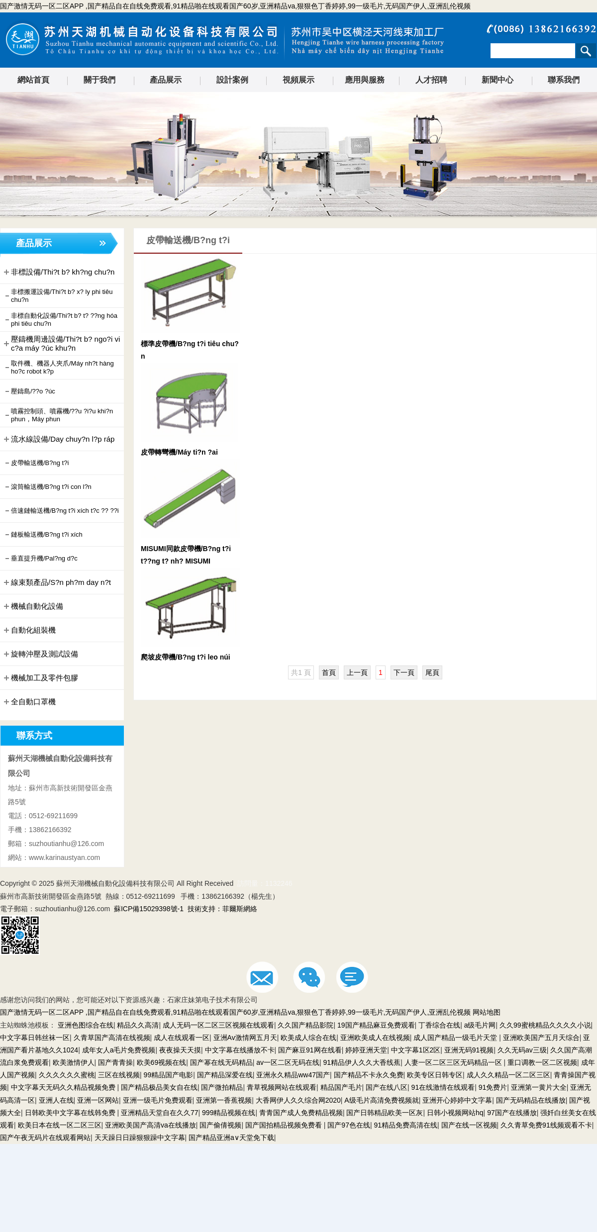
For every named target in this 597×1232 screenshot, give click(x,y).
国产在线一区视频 (469, 1125)
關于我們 (99, 80)
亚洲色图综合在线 (85, 1025)
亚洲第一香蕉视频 (224, 1100)
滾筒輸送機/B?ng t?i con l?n (47, 486)
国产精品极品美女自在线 (159, 1087)
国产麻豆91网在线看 (310, 1050)
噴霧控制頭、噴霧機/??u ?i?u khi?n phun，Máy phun (57, 415)
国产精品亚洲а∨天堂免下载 (231, 1137)
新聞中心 (497, 80)
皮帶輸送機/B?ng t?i (35, 463)
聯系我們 (564, 80)
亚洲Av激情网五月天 (245, 1038)
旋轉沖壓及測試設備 (40, 654)
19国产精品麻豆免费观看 (376, 1025)
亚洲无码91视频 (469, 1050)
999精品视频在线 (228, 1113)
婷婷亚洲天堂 (366, 1050)
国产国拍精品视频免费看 (284, 1125)
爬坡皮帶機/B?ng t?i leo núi (185, 657)
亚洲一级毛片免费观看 (158, 1100)
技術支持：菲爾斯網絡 (222, 909)
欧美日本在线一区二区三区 (59, 1125)
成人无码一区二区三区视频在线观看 (218, 1025)
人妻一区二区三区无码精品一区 (454, 1062)
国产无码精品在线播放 (531, 1100)
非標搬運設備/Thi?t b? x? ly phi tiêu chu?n (57, 295)
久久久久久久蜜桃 (67, 1075)
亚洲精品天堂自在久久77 (160, 1113)
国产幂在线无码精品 (221, 1062)
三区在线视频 (119, 1075)
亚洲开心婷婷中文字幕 (457, 1100)
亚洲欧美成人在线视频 (375, 1038)
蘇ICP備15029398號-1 (149, 909)
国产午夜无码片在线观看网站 (45, 1137)
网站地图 (486, 1012)
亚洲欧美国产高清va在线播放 (150, 1125)
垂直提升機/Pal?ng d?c (40, 558)
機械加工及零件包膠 (40, 677)
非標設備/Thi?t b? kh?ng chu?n (58, 272)
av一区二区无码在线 (287, 1062)
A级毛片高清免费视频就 (381, 1100)
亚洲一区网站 (98, 1100)
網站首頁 (33, 80)
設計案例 (232, 80)
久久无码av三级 (522, 1050)
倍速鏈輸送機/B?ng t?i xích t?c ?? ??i (60, 510)
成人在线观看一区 (181, 1038)
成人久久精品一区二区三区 (508, 1075)
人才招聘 (431, 80)
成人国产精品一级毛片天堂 (456, 1038)
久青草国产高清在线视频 (112, 1038)
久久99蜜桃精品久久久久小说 (545, 1025)
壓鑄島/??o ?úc (28, 391)
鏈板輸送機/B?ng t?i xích (42, 534)
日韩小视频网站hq (455, 1113)
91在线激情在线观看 (443, 1087)
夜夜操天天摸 (180, 1050)
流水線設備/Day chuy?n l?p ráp (58, 439)
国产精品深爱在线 (225, 1075)
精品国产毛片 (341, 1087)
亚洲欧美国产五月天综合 (541, 1038)
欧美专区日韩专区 (435, 1075)
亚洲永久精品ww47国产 (293, 1075)
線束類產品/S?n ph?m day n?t (56, 582)
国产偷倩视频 (220, 1125)
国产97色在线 (348, 1125)
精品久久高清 (138, 1025)
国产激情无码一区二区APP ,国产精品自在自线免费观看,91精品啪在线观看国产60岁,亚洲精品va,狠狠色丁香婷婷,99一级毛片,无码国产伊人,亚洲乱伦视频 (235, 6)
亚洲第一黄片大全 (539, 1087)
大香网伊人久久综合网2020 (298, 1100)
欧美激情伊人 (74, 1062)
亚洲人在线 (56, 1100)
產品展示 (166, 80)
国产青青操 (115, 1062)
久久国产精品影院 (305, 1025)
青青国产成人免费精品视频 (301, 1113)
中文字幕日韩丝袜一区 (35, 1038)
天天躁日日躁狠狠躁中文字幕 (140, 1137)
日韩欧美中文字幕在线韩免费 (71, 1113)
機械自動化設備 (32, 606)
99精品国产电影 (169, 1075)
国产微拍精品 (222, 1087)
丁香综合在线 (439, 1025)
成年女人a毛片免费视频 (119, 1050)
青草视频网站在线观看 (281, 1087)
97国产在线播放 (512, 1113)
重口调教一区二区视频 (542, 1062)
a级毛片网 (480, 1025)
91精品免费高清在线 (405, 1125)
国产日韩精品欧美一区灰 (384, 1113)
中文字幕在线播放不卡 (240, 1050)
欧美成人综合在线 (308, 1038)
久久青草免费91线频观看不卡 (546, 1125)
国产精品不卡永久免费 (368, 1075)
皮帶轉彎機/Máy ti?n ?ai (179, 452)
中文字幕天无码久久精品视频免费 (64, 1087)
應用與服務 (365, 80)
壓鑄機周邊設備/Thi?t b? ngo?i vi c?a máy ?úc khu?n (61, 343)
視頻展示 (298, 80)
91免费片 (493, 1087)
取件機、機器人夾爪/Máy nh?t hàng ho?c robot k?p (58, 367)
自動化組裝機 (29, 630)
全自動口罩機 (29, 701)
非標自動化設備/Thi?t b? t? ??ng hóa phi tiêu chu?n (59, 319)
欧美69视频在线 (162, 1062)
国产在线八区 (386, 1087)
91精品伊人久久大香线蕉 (362, 1062)
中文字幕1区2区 (416, 1050)
